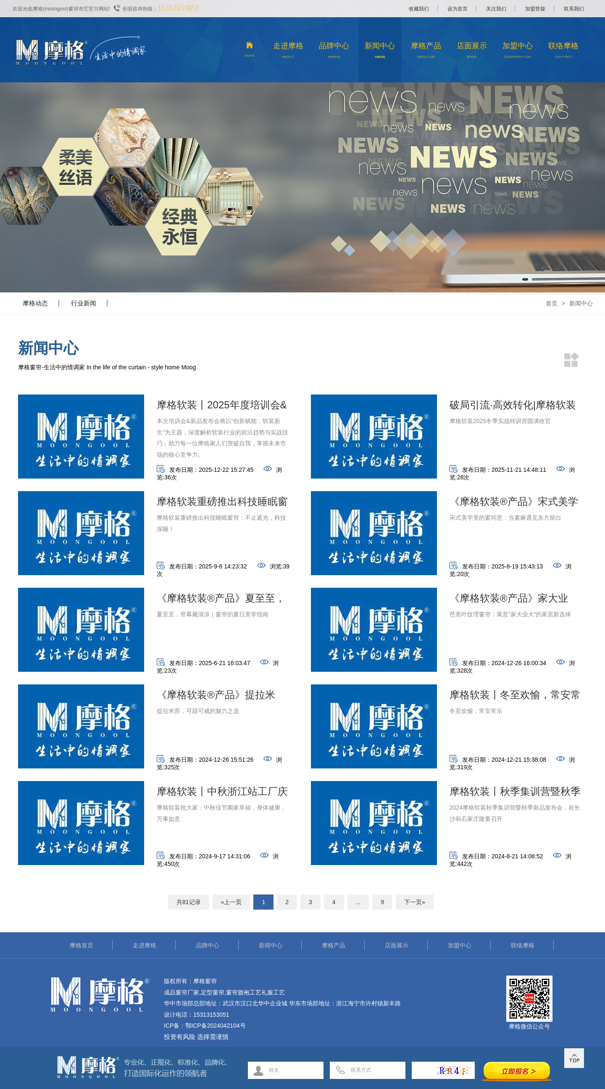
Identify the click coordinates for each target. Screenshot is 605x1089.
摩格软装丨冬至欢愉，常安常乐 (515, 697)
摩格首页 (81, 945)
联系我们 (574, 9)
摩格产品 (426, 52)
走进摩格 (288, 52)
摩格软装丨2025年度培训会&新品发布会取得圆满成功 (222, 407)
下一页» (414, 902)
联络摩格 (563, 52)
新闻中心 (380, 52)
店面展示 (471, 52)
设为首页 (457, 9)
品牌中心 (334, 52)
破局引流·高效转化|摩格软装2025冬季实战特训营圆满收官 (513, 407)
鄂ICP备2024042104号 (215, 1025)
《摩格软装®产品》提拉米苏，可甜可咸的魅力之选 (216, 697)
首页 (552, 303)
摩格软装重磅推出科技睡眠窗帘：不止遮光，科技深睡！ (222, 504)
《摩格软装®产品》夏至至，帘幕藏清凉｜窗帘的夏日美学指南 (222, 600)
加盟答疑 (535, 9)
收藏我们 (419, 9)
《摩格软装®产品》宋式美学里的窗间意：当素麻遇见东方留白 (515, 504)
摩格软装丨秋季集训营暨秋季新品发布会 (515, 794)
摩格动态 (35, 303)
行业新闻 (83, 303)
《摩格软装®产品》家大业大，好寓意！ (509, 600)
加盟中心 (518, 52)
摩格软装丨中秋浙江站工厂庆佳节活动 (222, 794)
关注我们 (496, 9)
